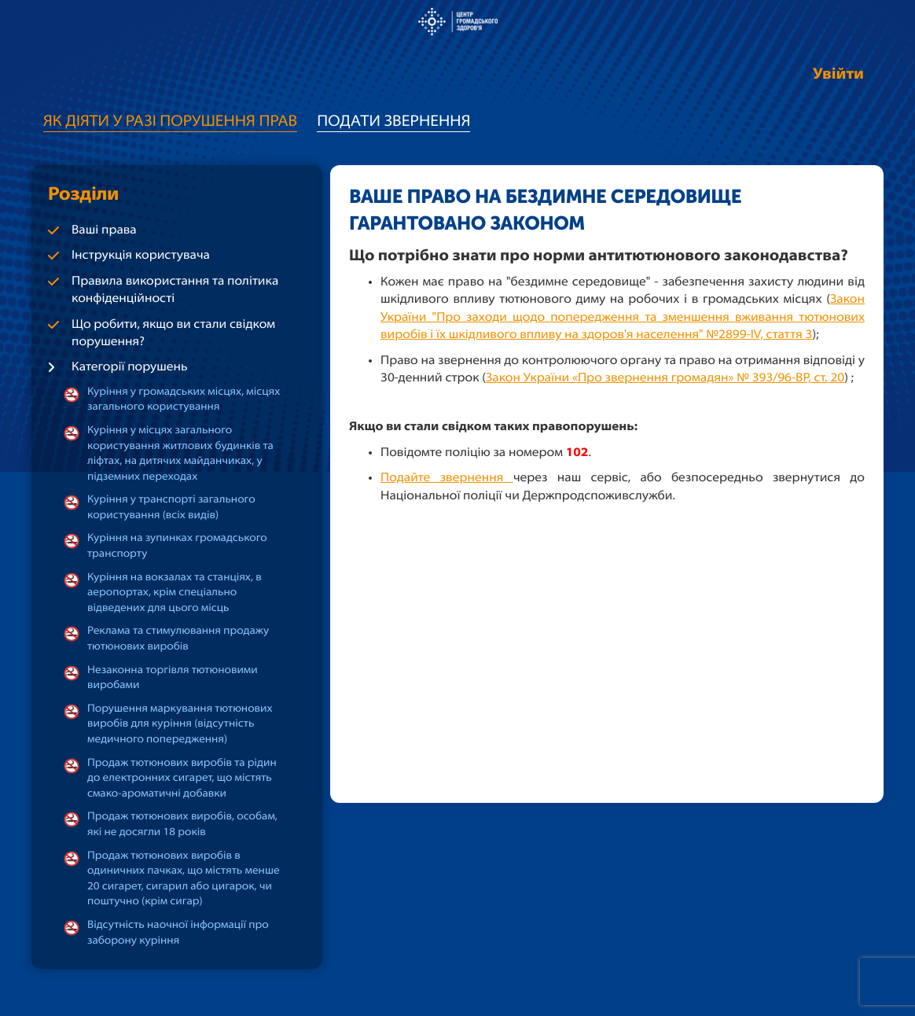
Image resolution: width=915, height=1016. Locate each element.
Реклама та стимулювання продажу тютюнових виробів (178, 639)
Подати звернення (393, 122)
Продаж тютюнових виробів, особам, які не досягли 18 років (182, 824)
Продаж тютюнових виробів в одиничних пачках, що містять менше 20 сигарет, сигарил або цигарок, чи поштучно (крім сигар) (183, 879)
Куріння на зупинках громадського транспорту (177, 546)
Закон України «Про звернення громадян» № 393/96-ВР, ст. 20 (665, 378)
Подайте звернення (446, 478)
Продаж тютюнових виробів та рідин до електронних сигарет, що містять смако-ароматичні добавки (182, 778)
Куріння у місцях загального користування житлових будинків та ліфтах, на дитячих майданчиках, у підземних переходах (180, 454)
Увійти (838, 75)
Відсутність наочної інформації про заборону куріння (178, 933)
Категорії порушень (130, 367)
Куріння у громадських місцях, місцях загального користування (183, 400)
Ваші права (104, 230)
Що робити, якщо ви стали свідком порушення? (173, 333)
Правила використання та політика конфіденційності (175, 290)
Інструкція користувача (141, 255)
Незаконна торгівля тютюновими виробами (172, 678)
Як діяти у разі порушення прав (170, 122)
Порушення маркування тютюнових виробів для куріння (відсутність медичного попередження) (180, 724)
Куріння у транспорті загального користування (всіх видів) (171, 507)
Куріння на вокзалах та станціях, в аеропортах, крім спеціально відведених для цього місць (174, 593)
